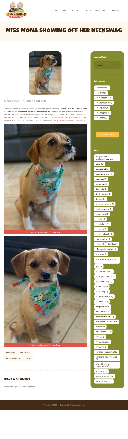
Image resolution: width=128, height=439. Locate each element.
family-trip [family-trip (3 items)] (102, 223)
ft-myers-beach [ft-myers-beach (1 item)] (104, 245)
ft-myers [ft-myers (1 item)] (101, 240)
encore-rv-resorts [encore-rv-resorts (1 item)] (105, 212)
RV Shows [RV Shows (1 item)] (101, 121)
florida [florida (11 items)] (100, 229)
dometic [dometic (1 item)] (101, 207)
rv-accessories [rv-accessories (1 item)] (103, 358)
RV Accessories (11, 61)
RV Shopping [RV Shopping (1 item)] (103, 115)
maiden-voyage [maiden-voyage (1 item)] (104, 292)
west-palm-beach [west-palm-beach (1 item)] (105, 406)
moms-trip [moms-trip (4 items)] (102, 308)
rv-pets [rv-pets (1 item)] (100, 363)
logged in (17, 346)
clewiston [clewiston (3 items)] (101, 190)
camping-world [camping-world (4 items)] (104, 179)
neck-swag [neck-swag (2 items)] (102, 314)
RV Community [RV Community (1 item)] (104, 104)
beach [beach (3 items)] (100, 168)
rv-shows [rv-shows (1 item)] (101, 374)
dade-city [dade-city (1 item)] (101, 196)
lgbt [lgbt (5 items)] (99, 286)
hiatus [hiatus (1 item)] (100, 256)
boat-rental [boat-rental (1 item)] (102, 174)
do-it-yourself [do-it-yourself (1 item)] (103, 201)
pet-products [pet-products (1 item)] (103, 330)
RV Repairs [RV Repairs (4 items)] (102, 110)
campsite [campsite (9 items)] (101, 185)
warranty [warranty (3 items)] (101, 401)
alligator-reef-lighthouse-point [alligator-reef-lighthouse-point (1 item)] (104, 162)
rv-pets (28, 318)
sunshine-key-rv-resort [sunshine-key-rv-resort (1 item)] (106, 386)
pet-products (25, 312)
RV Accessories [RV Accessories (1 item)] (104, 99)
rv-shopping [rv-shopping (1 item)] (102, 369)
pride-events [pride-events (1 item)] (103, 336)
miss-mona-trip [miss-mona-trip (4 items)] (104, 303)
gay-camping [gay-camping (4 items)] (103, 251)
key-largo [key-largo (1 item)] (101, 273)
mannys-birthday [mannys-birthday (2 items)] (105, 297)
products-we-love (13, 318)
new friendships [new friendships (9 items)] (104, 319)
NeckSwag (63, 71)
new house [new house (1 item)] (102, 325)
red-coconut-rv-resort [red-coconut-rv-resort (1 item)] (107, 347)
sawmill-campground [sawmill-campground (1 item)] (107, 380)
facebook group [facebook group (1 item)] (104, 218)
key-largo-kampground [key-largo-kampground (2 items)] (106, 279)
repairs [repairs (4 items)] (100, 352)
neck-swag (10, 312)
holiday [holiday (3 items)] (100, 262)
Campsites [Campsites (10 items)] (102, 88)
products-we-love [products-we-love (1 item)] (105, 341)
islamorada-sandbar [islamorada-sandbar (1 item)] (106, 267)
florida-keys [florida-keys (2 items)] (102, 234)
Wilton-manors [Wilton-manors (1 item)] (104, 412)
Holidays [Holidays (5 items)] (101, 93)
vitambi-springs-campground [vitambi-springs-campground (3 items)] (103, 394)
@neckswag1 (76, 77)
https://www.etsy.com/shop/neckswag (69, 80)
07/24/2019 (26, 61)
